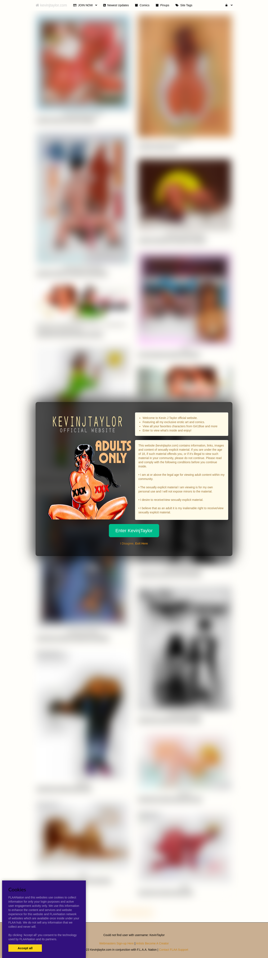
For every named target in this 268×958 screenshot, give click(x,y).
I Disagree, (134, 543)
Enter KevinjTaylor (133, 530)
